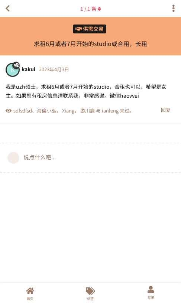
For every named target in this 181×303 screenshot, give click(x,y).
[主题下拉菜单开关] (173, 8)
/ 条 (90, 8)
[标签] (90, 293)
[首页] (30, 293)
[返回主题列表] (7, 8)
